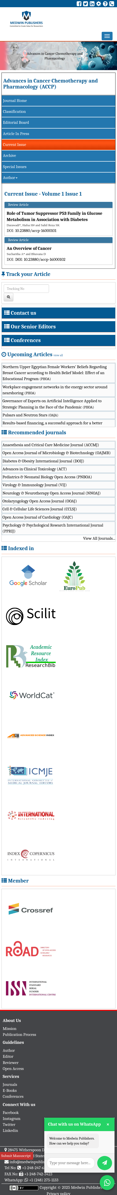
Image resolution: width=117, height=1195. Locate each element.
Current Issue (14, 144)
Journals (10, 1084)
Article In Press (16, 133)
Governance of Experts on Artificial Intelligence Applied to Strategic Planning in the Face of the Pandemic (52, 403)
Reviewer (11, 1062)
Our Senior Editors (33, 326)
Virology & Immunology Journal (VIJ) (34, 485)
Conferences (26, 340)
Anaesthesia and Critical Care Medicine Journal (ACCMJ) (50, 445)
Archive (9, 155)
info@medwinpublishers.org (34, 1161)
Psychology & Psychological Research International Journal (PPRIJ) (52, 528)
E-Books (10, 1090)
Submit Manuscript (16, 1155)
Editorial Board (16, 122)
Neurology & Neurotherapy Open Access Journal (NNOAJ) (51, 493)
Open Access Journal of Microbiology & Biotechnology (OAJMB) (56, 452)
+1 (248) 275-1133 (43, 1180)
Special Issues (14, 166)
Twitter (9, 1124)
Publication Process (19, 1034)
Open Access (13, 1068)
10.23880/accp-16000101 (35, 230)
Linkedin (10, 1130)
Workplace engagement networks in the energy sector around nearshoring (54, 390)
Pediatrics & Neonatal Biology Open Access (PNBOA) (47, 477)
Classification (14, 111)
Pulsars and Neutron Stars (30, 415)
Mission (10, 1028)
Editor (8, 1056)
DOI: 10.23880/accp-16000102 (40, 259)
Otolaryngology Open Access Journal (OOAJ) (39, 501)
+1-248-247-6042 (36, 1167)
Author (10, 177)
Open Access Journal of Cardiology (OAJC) (37, 517)
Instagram (12, 1118)
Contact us (23, 313)
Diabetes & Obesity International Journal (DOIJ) (43, 461)
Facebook (11, 1112)
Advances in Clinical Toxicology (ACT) (34, 469)
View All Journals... (99, 538)
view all (58, 355)
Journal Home (15, 100)
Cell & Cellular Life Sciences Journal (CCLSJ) (39, 509)
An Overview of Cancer (29, 248)
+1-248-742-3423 (38, 1174)
